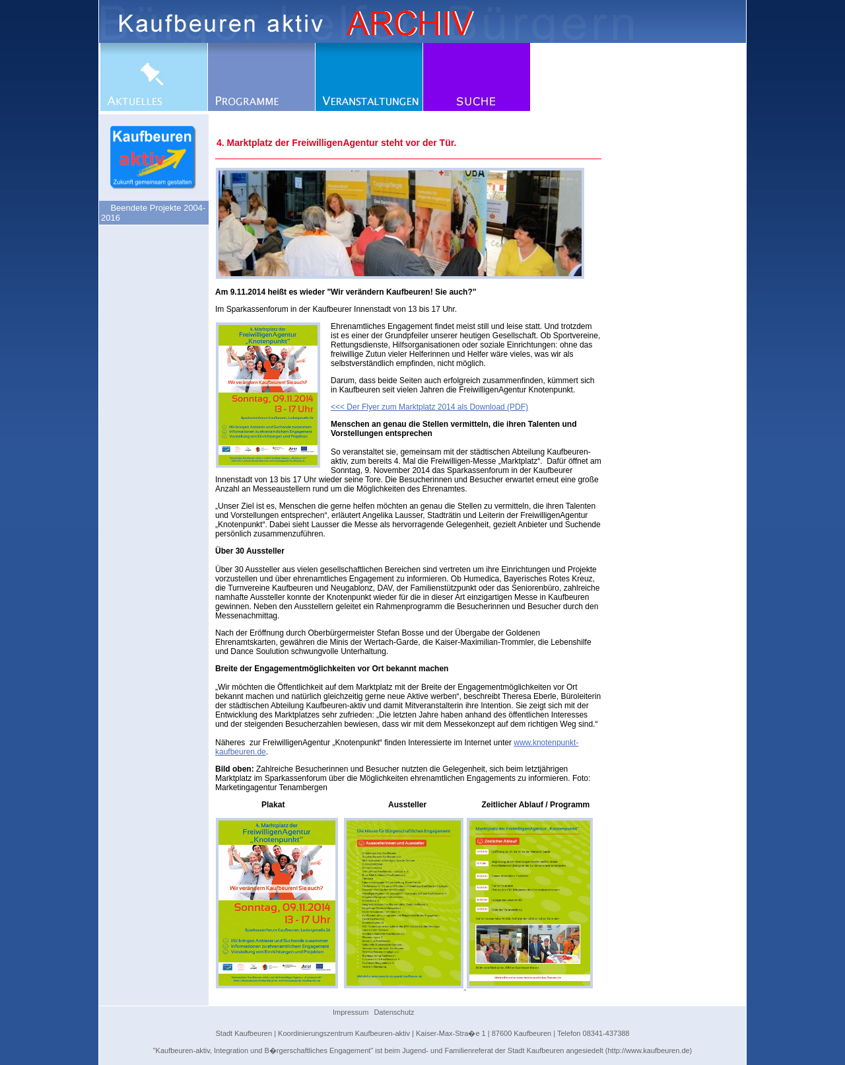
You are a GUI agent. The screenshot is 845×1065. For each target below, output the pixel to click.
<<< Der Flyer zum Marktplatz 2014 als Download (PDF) (429, 407)
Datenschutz (394, 1012)
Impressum (350, 1012)
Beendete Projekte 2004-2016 (153, 213)
